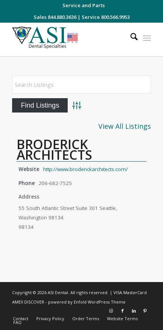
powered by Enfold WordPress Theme (87, 302)
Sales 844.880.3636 (55, 17)
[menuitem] (84, 5)
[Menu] (147, 38)
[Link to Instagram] (111, 310)
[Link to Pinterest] (145, 310)
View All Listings (124, 126)
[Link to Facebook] (122, 310)
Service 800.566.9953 (106, 17)
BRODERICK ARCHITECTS (54, 149)
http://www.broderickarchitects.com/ (85, 169)
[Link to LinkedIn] (134, 310)
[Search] (130, 38)
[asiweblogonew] (67, 39)
